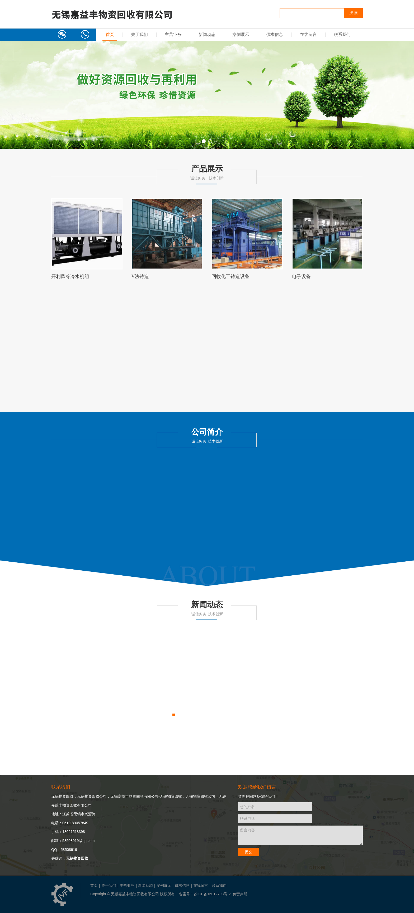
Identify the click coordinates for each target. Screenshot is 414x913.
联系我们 (342, 34)
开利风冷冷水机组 (70, 279)
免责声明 (240, 894)
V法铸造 (140, 279)
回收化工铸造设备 (230, 279)
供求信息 (274, 34)
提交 (248, 852)
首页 (110, 34)
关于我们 (139, 34)
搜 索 (353, 13)
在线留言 (308, 34)
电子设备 (301, 279)
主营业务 (173, 34)
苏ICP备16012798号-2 (212, 894)
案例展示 (240, 34)
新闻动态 (207, 34)
